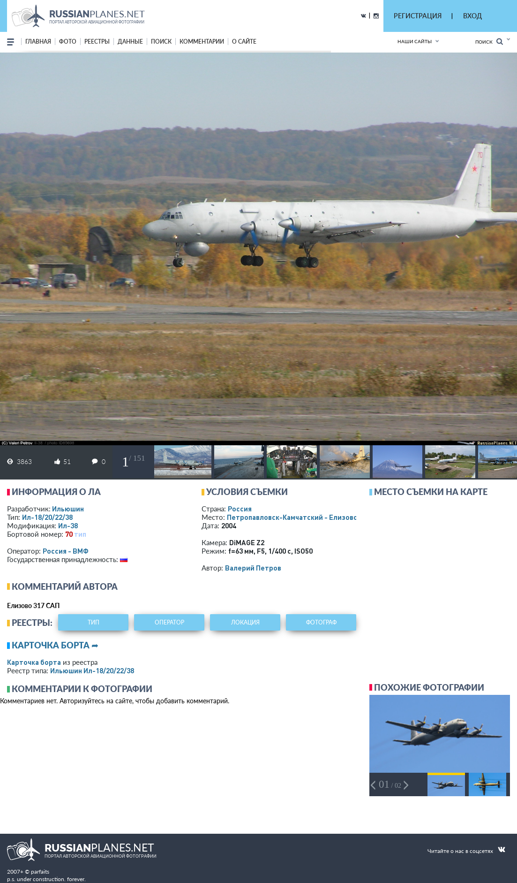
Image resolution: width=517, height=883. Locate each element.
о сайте (244, 41)
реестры (97, 41)
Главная (38, 41)
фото (67, 41)
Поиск (489, 41)
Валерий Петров (253, 567)
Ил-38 (68, 525)
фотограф (321, 622)
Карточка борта (34, 662)
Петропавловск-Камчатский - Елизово (312, 517)
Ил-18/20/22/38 (47, 517)
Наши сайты (414, 41)
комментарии (202, 41)
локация (245, 622)
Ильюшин (68, 508)
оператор (169, 622)
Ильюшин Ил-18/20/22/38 (92, 670)
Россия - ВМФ (66, 551)
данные (130, 41)
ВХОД (472, 16)
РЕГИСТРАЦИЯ (418, 16)
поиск (161, 41)
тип (80, 534)
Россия (240, 508)
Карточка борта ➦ (55, 645)
